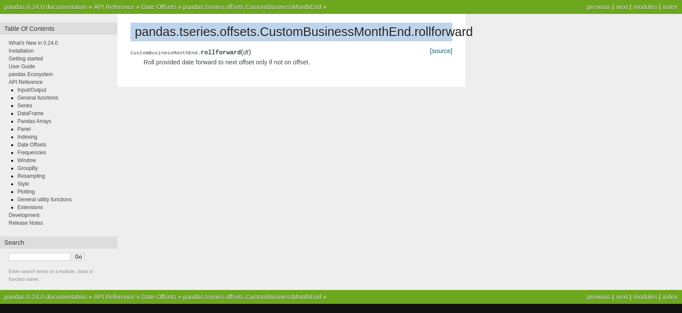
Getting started (26, 59)
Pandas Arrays (34, 121)
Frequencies (31, 153)
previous (598, 6)
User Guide (22, 66)
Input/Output (31, 90)
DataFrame (30, 113)
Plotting (26, 192)
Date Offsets (158, 6)
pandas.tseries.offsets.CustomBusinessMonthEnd (252, 6)
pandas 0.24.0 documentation (45, 6)
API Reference (114, 6)
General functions (37, 98)
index (670, 6)
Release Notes (26, 223)
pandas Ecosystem (31, 74)
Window (26, 160)
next (622, 6)
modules (645, 6)
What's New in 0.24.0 (33, 43)
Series (24, 106)
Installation (21, 51)
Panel (24, 129)
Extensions (30, 207)
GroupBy (27, 168)
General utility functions (44, 199)
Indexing (27, 137)
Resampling (31, 176)
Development (24, 215)
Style (23, 184)
